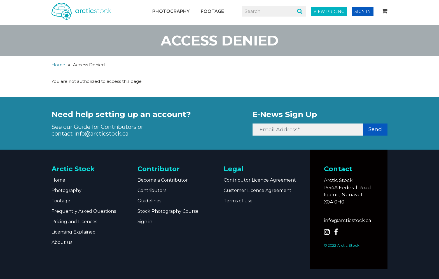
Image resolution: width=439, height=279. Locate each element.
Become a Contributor (162, 180)
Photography (171, 11)
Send (375, 129)
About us (62, 242)
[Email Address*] (308, 130)
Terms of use (238, 200)
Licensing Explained (74, 232)
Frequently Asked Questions (84, 211)
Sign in (144, 221)
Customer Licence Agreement (257, 190)
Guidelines (149, 200)
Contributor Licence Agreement (260, 180)
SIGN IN (362, 11)
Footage (212, 11)
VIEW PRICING (329, 11)
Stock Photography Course (168, 211)
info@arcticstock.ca (101, 133)
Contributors (151, 190)
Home (58, 64)
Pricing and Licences (74, 221)
